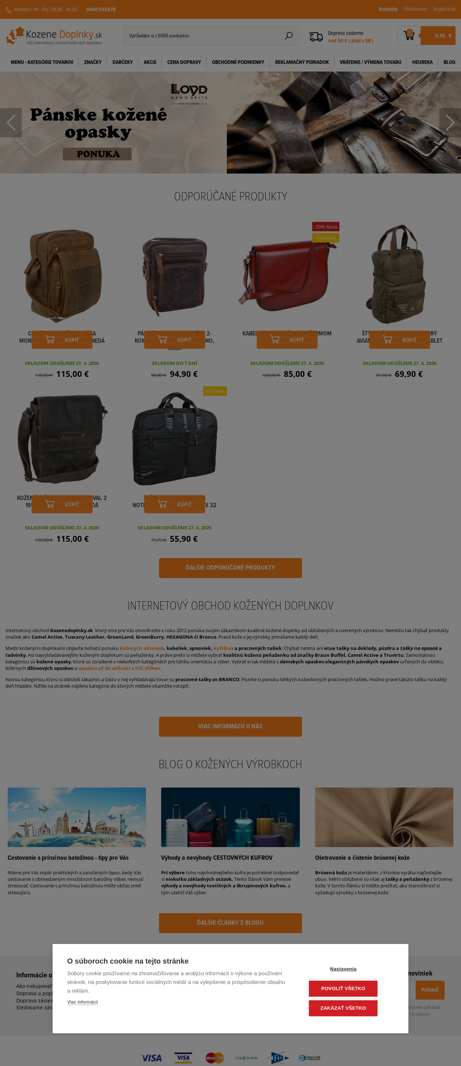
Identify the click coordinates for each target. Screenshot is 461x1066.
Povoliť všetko (350, 989)
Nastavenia (350, 970)
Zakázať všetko (350, 1008)
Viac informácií (82, 1003)
